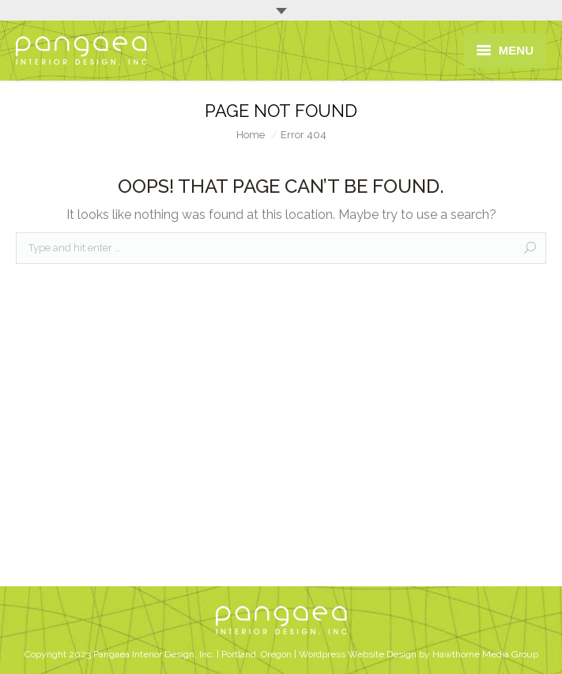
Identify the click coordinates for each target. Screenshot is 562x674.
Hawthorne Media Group (485, 654)
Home (250, 135)
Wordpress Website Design (358, 654)
